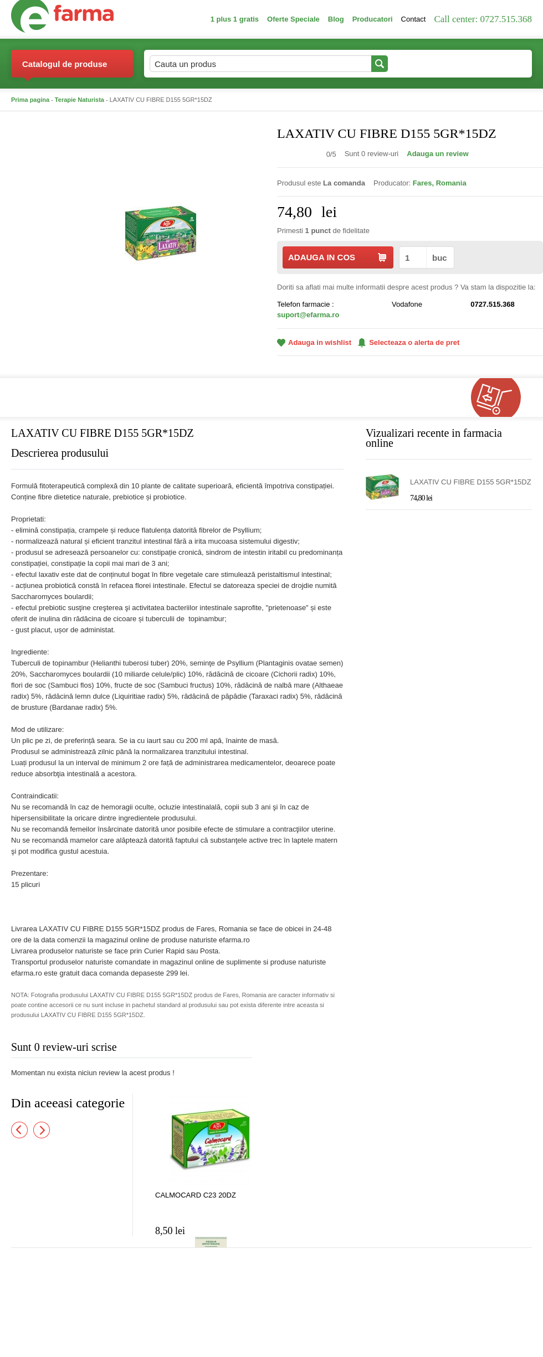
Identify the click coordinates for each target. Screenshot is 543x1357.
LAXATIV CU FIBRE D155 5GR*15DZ (470, 482)
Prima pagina (30, 99)
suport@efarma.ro (308, 315)
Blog (336, 19)
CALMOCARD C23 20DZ (195, 1195)
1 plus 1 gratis (235, 19)
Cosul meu (494, 63)
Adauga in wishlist (314, 342)
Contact (413, 19)
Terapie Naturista (79, 99)
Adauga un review (437, 153)
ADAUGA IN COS (337, 257)
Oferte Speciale (293, 19)
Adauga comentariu (304, 1049)
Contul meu (426, 63)
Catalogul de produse (64, 68)
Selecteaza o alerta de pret (408, 343)
